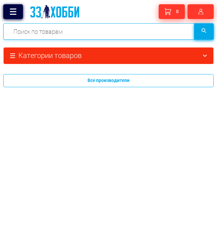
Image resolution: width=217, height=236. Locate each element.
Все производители (108, 80)
